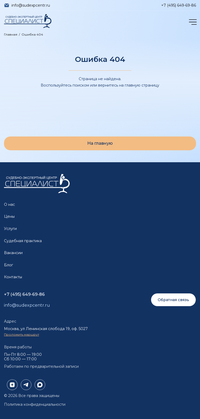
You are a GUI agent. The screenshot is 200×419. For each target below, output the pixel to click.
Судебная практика (23, 240)
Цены (9, 216)
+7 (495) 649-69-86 (178, 5)
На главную (100, 143)
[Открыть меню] (192, 22)
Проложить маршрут (21, 334)
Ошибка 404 (32, 34)
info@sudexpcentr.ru (30, 5)
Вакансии (13, 252)
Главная (10, 34)
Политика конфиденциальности (34, 404)
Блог (8, 265)
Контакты (13, 277)
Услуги (10, 228)
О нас (9, 204)
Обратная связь (173, 299)
